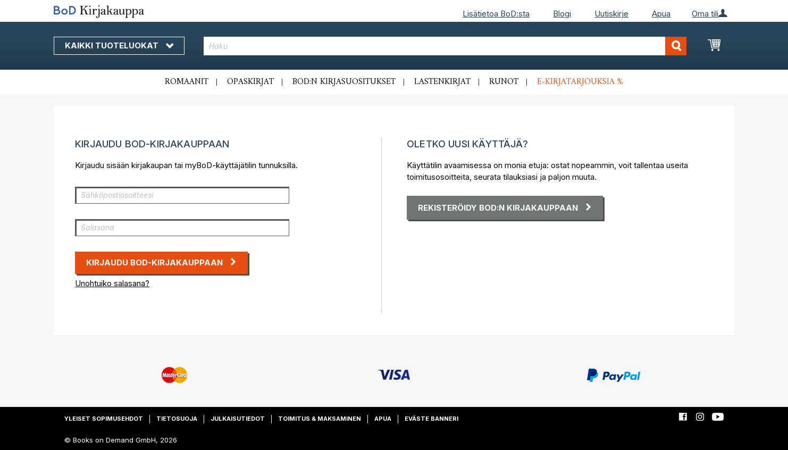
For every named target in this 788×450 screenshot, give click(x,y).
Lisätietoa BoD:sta (496, 14)
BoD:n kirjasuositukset (344, 81)
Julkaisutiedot (238, 418)
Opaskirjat (250, 81)
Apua (661, 14)
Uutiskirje (611, 14)
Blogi (562, 14)
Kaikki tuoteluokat (119, 45)
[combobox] (445, 46)
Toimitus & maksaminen (319, 418)
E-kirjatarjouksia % (580, 81)
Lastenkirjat (442, 81)
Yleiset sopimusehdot (103, 418)
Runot (503, 81)
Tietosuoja (176, 418)
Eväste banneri (431, 418)
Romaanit (186, 81)
